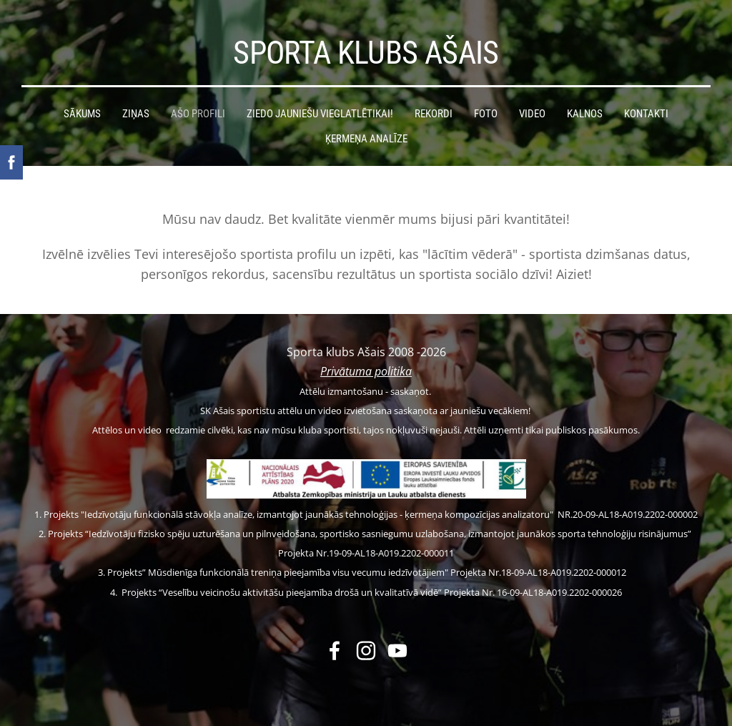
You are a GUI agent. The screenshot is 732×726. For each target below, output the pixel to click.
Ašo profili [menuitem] (198, 113)
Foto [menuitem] (486, 113)
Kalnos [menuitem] (585, 113)
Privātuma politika (366, 371)
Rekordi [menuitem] (433, 113)
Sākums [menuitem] (82, 113)
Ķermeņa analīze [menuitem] (366, 138)
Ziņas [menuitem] (135, 113)
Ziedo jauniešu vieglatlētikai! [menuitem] (320, 113)
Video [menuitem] (532, 113)
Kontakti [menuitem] (646, 113)
